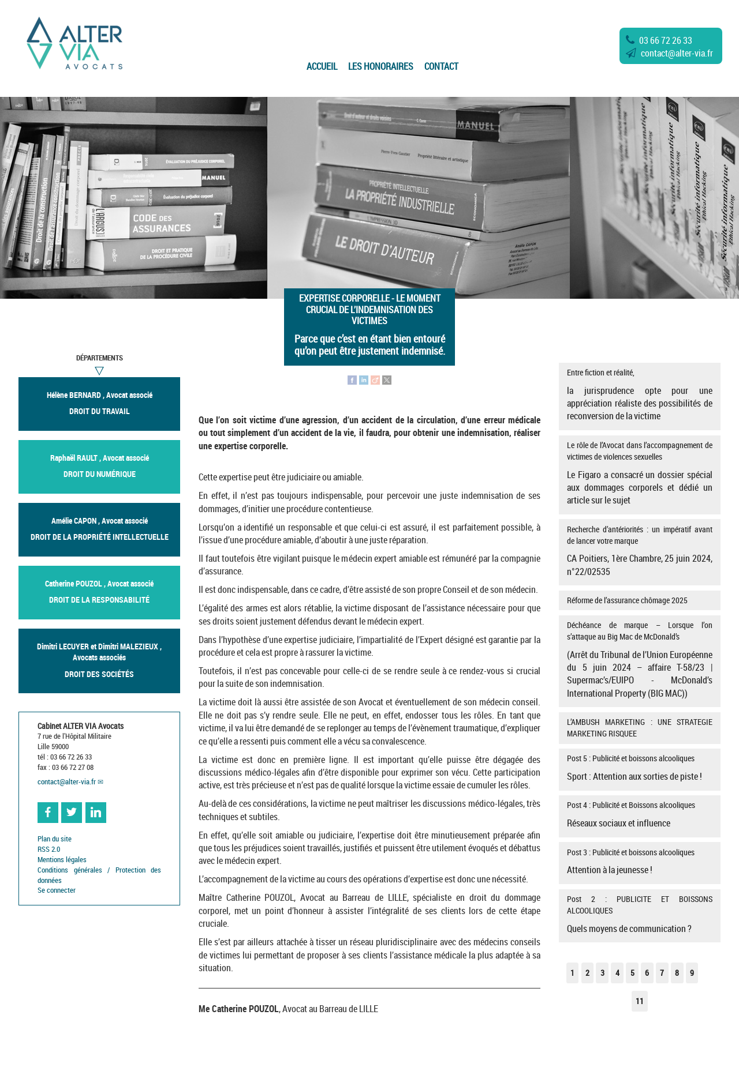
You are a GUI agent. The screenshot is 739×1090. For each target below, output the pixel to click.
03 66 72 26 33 (659, 40)
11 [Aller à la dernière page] (640, 1000)
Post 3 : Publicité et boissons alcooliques (639, 862)
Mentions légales (62, 860)
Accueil (322, 66)
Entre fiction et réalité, (639, 394)
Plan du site (55, 839)
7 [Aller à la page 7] (662, 972)
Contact (441, 66)
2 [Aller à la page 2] (587, 972)
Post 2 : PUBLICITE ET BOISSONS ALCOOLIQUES (639, 914)
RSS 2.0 (49, 849)
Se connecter (57, 890)
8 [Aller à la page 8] (677, 972)
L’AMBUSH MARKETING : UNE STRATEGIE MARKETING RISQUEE (639, 727)
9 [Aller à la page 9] (692, 972)
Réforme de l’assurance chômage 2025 (627, 600)
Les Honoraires (380, 66)
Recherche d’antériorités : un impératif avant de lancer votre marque (639, 551)
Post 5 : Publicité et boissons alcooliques (639, 768)
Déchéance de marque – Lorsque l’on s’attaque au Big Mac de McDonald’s (639, 659)
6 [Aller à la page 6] (647, 972)
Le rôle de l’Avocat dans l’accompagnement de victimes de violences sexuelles (639, 472)
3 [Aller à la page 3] (602, 972)
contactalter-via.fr (669, 53)
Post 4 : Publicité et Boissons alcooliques (639, 814)
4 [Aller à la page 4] (617, 972)
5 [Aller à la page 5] (632, 972)
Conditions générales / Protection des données (99, 875)
